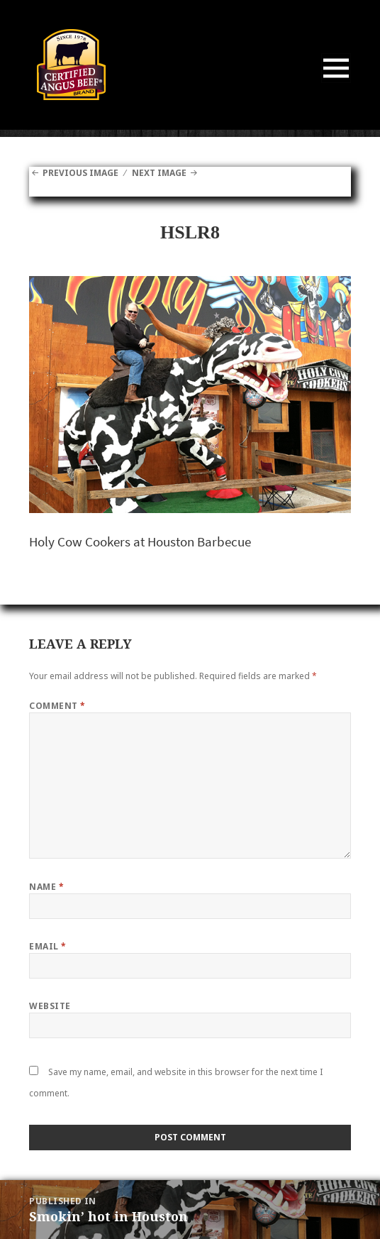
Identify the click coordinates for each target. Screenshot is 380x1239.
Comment (57, 706)
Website (49, 1006)
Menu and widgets (336, 82)
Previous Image (80, 173)
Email (47, 946)
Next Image (159, 173)
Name (46, 887)
